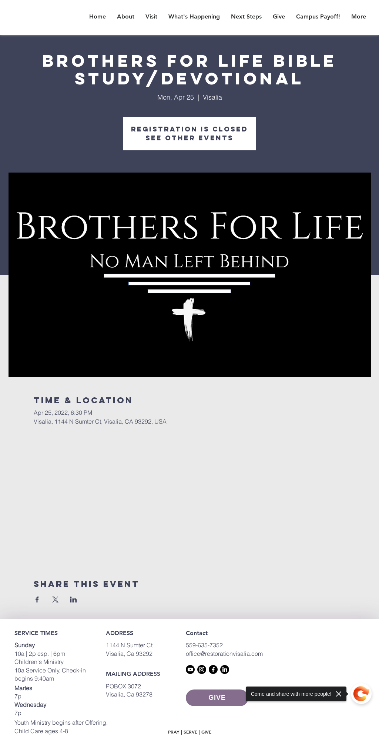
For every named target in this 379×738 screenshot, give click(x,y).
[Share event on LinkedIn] (73, 599)
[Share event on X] (55, 599)
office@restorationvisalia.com (224, 653)
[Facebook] (213, 669)
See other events (189, 138)
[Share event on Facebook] (37, 599)
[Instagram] (201, 669)
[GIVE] (217, 697)
